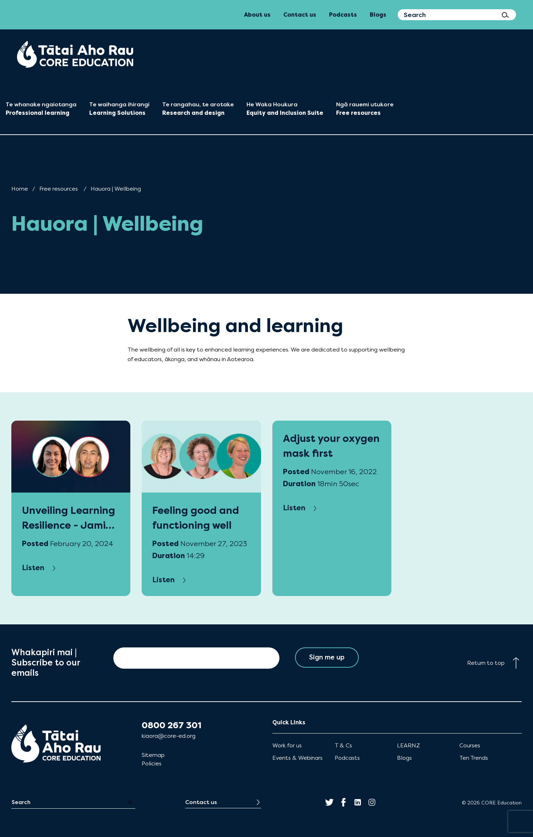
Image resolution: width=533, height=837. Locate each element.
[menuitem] (75, 54)
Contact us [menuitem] (299, 14)
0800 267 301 (172, 725)
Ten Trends (473, 757)
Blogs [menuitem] (378, 14)
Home (19, 188)
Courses (469, 745)
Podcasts (347, 757)
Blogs (404, 757)
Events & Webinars (297, 757)
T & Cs (343, 745)
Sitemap (153, 755)
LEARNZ (408, 745)
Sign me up (327, 658)
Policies (151, 763)
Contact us (201, 802)
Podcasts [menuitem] (343, 14)
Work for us (287, 745)
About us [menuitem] (257, 14)
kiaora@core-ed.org (168, 735)
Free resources (58, 188)
